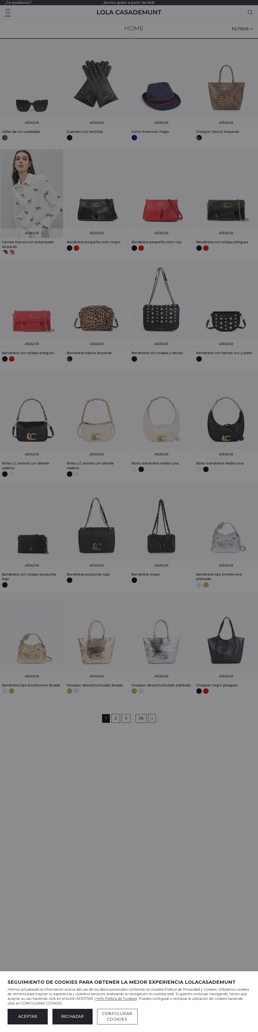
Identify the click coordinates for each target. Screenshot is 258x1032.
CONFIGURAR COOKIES (117, 1016)
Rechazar (72, 1016)
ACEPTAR (27, 1016)
